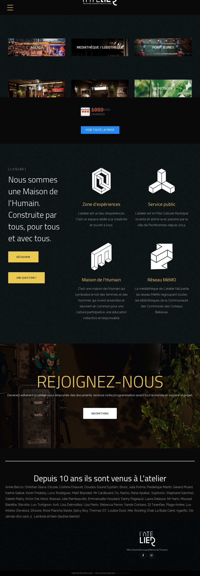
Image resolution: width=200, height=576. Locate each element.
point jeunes (163, 47)
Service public (161, 204)
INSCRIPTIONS (100, 413)
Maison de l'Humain (101, 279)
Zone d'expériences (101, 204)
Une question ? (26, 278)
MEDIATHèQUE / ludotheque (100, 47)
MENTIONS (123, 573)
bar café (36, 88)
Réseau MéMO (161, 279)
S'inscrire (100, 88)
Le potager (163, 88)
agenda (36, 47)
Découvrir (23, 257)
